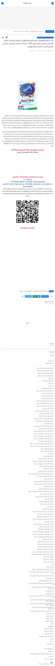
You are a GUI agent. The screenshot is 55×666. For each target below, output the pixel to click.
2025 (52, 355)
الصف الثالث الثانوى (48, 478)
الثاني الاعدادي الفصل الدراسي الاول (45, 403)
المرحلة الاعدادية (49, 593)
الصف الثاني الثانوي (48, 499)
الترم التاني (50, 383)
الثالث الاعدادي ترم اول (48, 393)
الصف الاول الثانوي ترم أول (47, 448)
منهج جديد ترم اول (49, 658)
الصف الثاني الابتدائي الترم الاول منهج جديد (43, 481)
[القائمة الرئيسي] (52, 3)
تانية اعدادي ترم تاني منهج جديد (46, 636)
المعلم (51, 623)
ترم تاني (51, 641)
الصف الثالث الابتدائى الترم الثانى (45, 458)
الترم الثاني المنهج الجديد (47, 388)
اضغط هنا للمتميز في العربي (27, 152)
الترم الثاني (50, 385)
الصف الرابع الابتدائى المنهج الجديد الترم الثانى (42, 534)
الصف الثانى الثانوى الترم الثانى (46, 501)
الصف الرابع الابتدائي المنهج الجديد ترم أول (43, 536)
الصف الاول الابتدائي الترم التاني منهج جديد (43, 418)
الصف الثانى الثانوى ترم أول (46, 504)
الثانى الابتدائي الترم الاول (47, 395)
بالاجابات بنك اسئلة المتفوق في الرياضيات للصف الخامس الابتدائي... (28, 31)
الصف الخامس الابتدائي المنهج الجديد (45, 37)
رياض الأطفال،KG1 (48, 648)
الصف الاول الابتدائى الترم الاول (46, 416)
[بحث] (2, 3)
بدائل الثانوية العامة (49, 633)
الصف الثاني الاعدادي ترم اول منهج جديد (44, 496)
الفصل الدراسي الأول (48, 556)
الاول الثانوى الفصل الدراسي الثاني (45, 375)
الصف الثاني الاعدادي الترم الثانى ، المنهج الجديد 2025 (40, 491)
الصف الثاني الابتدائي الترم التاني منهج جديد (43, 483)
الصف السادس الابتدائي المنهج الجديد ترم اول (43, 551)
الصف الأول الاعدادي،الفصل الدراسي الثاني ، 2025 (41, 443)
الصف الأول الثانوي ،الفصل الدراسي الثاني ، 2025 (42, 446)
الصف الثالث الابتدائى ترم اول (46, 466)
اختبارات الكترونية (49, 363)
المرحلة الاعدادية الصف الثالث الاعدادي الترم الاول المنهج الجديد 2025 (42, 600)
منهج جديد (51, 656)
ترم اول (21, 291)
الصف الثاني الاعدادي (48, 486)
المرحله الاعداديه (49, 621)
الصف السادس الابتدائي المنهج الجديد (44, 549)
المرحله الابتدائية (49, 616)
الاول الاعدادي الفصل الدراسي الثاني (45, 370)
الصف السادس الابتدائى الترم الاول (45, 544)
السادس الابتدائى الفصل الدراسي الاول (44, 411)
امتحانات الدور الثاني (48, 631)
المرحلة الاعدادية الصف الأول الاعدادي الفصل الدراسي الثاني (41, 596)
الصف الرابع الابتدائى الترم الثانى (45, 526)
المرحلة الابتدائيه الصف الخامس (46, 580)
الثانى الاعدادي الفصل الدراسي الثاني (44, 406)
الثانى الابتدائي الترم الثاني (47, 398)
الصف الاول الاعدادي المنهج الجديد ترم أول (43, 433)
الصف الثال (50, 453)
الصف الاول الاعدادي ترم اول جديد (45, 441)
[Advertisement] (27, 18)
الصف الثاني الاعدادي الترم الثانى (45, 488)
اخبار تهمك (50, 360)
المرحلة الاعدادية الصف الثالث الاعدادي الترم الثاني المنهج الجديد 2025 (42, 604)
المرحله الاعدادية (49, 618)
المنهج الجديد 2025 (48, 628)
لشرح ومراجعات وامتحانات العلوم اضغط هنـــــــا (27, 182)
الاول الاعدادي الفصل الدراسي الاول (45, 368)
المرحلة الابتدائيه (49, 578)
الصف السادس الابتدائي (47, 539)
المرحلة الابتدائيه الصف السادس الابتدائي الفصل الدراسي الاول (43, 587)
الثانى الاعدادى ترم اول (48, 408)
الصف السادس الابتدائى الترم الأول (45, 541)
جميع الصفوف (50, 643)
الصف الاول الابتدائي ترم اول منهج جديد (44, 421)
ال (52, 365)
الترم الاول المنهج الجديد (47, 380)
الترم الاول (50, 378)
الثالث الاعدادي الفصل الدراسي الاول (44, 390)
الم (52, 564)
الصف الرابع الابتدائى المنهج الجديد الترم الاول (43, 531)
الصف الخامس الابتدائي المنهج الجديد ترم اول (43, 519)
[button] (45, 296)
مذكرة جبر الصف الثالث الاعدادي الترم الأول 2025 (42, 653)
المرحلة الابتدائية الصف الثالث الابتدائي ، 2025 (42, 569)
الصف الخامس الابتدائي (48, 509)
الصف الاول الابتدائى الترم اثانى (46, 413)
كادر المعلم (50, 651)
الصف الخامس (49, 506)
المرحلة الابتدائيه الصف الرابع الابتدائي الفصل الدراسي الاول (41, 584)
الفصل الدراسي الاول (48, 559)
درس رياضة (27, 3)
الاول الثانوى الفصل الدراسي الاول (45, 373)
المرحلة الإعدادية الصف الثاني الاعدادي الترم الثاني (41, 611)
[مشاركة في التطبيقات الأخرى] (22, 296)
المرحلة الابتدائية (28, 291)
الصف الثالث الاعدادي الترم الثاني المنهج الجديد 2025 (41, 473)
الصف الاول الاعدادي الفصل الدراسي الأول (43, 431)
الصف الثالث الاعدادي (48, 468)
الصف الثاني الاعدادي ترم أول (46, 494)
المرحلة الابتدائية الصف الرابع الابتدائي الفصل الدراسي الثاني (41, 572)
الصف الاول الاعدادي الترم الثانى (45, 428)
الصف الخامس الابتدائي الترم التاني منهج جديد (42, 511)
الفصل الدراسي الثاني (48, 561)
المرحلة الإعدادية (49, 590)
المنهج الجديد (50, 626)
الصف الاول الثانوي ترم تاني (47, 451)
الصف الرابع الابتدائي (48, 521)
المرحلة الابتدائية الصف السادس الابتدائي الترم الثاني (41, 575)
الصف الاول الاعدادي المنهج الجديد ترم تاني (43, 438)
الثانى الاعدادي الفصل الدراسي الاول (45, 400)
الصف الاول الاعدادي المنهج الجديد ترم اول (43, 436)
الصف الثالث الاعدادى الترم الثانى (45, 471)
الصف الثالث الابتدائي (48, 456)
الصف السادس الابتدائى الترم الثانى (45, 546)
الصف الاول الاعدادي (48, 423)
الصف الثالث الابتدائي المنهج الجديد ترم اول (43, 463)
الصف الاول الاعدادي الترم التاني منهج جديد (43, 426)
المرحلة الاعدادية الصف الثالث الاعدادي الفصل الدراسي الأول (43, 608)
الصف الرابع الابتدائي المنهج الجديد (45, 529)
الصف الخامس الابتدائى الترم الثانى (45, 514)
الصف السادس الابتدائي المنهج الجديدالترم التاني (42, 554)
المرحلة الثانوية (49, 613)
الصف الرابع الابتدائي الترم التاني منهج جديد (43, 524)
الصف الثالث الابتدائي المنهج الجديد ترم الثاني (42, 461)
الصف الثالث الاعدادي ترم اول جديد (45, 476)
